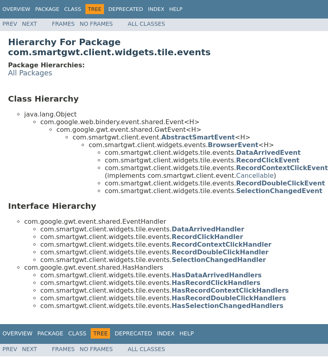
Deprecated (125, 9)
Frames (63, 24)
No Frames (96, 24)
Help (176, 9)
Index (156, 9)
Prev (9, 24)
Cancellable (255, 175)
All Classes (146, 24)
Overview (16, 9)
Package (47, 9)
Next (29, 24)
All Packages (30, 73)
